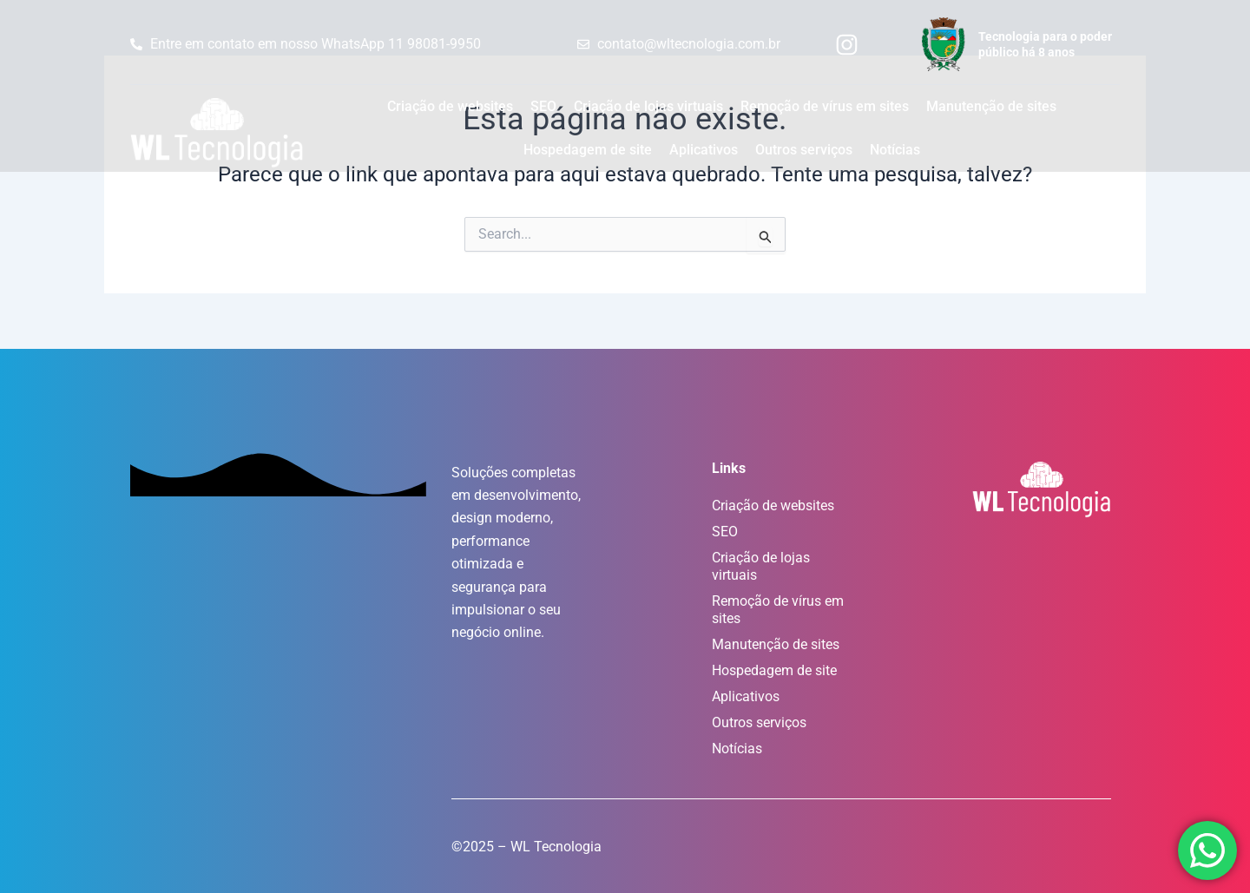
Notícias (895, 149)
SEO (543, 106)
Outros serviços (803, 149)
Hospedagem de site (587, 149)
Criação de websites (450, 106)
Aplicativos (703, 149)
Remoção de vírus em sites (824, 106)
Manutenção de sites (991, 106)
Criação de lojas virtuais (648, 106)
